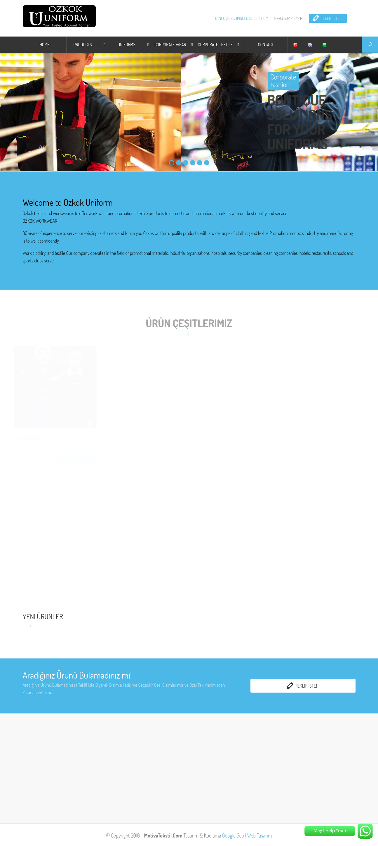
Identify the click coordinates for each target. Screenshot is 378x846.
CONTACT (266, 44)
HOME (44, 44)
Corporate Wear (170, 44)
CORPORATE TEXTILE (215, 44)
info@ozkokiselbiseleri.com (243, 18)
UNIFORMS (126, 44)
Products (83, 44)
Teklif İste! (326, 18)
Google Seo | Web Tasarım (247, 835)
